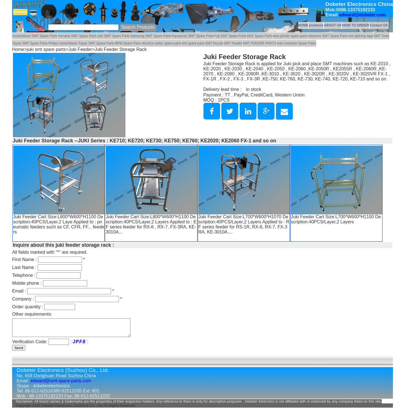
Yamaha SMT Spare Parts (77, 36)
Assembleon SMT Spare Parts (34, 36)
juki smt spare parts (46, 49)
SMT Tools (381, 36)
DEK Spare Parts (259, 36)
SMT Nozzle (214, 43)
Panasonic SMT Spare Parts (193, 36)
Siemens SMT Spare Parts (328, 36)
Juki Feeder (80, 49)
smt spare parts (193, 43)
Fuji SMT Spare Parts (230, 36)
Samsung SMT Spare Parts (150, 36)
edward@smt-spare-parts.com (60, 384)
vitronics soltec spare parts (161, 43)
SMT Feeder (233, 43)
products (316, 25)
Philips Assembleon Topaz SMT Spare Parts (81, 43)
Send (18, 351)
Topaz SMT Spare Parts (30, 43)
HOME (303, 25)
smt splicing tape (360, 36)
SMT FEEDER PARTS (259, 43)
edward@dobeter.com (362, 14)
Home (18, 49)
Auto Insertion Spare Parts (296, 43)
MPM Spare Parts (127, 43)
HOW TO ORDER (355, 25)
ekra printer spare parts (290, 36)
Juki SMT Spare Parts (113, 36)
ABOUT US (333, 25)
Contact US (379, 25)
